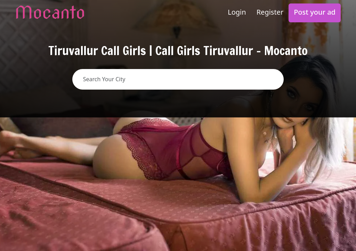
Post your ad (314, 12)
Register (270, 12)
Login (237, 12)
